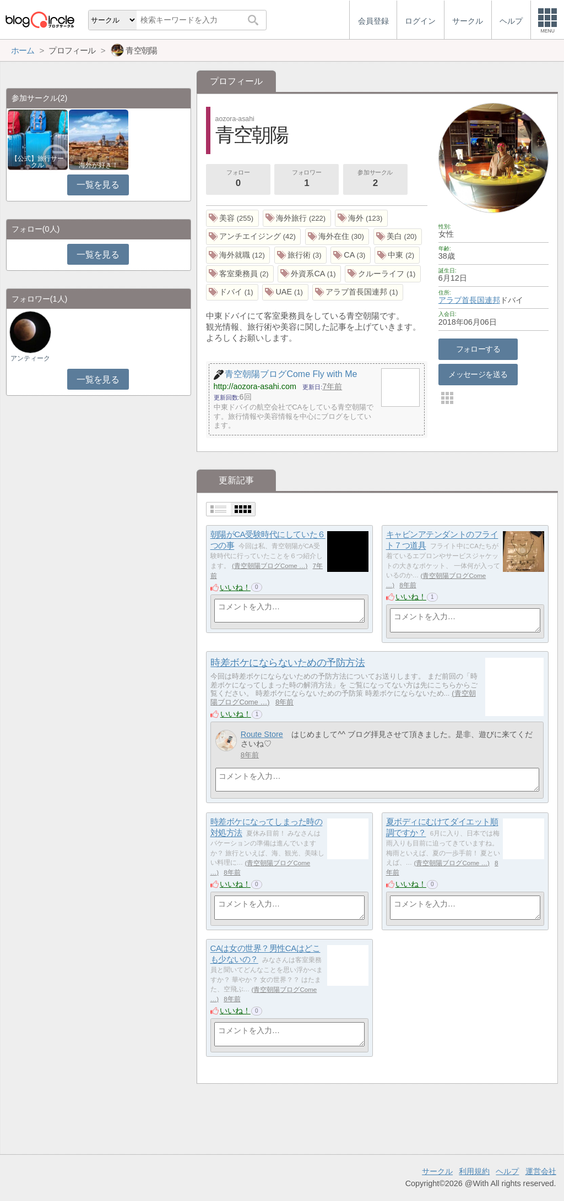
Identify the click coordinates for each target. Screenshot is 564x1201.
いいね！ (235, 587)
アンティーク (30, 358)
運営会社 (540, 1171)
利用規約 (474, 1171)
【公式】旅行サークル (37, 161)
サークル (437, 1171)
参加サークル (375, 179)
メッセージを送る (477, 374)
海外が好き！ (98, 165)
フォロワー (307, 179)
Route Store (262, 734)
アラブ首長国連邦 (469, 300)
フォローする (478, 349)
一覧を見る (98, 184)
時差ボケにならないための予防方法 (287, 662)
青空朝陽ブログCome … (270, 566)
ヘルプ (507, 1171)
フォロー (238, 179)
